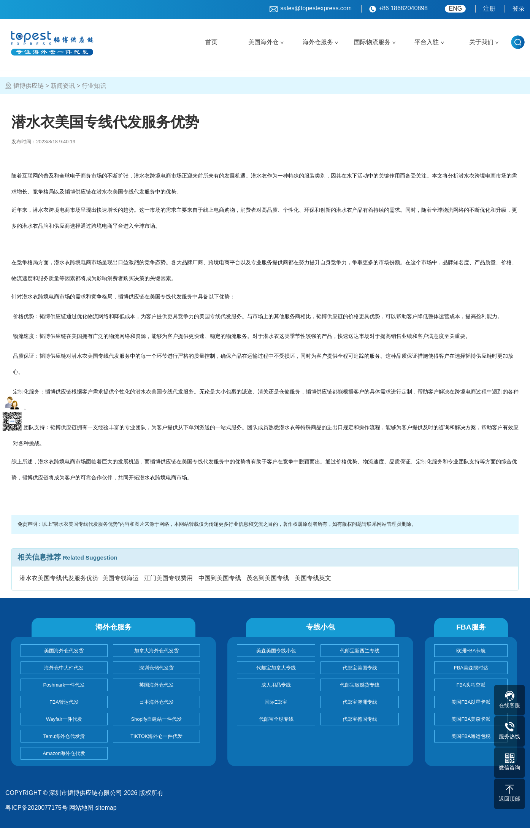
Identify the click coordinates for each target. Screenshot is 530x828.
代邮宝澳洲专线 (360, 702)
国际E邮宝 (276, 702)
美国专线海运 (120, 578)
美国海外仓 (263, 42)
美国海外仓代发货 (64, 651)
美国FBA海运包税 (470, 736)
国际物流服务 (372, 42)
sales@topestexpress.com (311, 9)
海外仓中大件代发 (64, 668)
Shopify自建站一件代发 (156, 719)
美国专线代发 (198, 461)
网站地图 (81, 807)
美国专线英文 (313, 578)
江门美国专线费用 (168, 578)
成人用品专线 (276, 685)
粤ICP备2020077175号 (36, 807)
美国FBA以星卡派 (470, 702)
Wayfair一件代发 (64, 719)
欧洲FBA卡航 (471, 651)
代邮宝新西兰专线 (359, 651)
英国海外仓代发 (156, 685)
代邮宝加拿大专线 (276, 668)
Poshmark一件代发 (64, 685)
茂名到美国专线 (267, 578)
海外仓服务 (318, 42)
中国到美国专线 (219, 578)
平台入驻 (426, 42)
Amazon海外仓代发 (64, 753)
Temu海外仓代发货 (64, 736)
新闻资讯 (63, 85)
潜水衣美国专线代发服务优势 (58, 578)
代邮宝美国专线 (360, 668)
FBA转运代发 (64, 702)
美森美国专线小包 (276, 651)
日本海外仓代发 (156, 702)
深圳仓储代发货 (156, 668)
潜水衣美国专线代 (156, 392)
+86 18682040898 (398, 9)
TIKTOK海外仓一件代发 (156, 736)
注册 (489, 8)
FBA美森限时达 (471, 668)
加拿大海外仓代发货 (156, 651)
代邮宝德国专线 (360, 719)
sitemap (106, 807)
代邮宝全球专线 (276, 719)
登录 (519, 8)
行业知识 (94, 85)
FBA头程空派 (471, 685)
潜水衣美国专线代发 (120, 192)
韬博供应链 (28, 85)
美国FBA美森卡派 (470, 719)
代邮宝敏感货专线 (359, 685)
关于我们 (481, 42)
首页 (211, 42)
